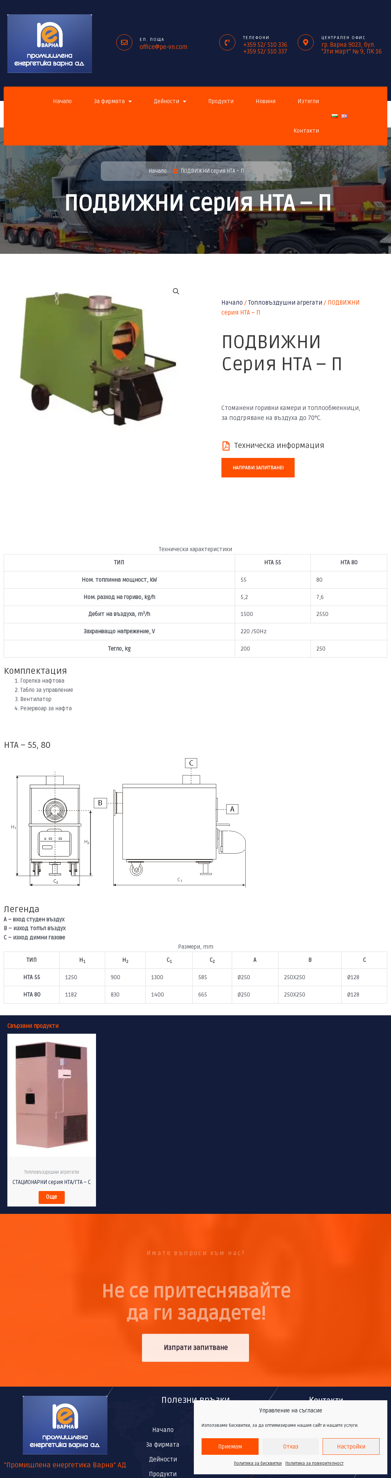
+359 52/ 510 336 (265, 45)
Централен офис (343, 38)
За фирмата (113, 101)
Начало (62, 101)
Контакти (306, 130)
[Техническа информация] (226, 446)
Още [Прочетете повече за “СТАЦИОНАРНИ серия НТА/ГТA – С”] (51, 1199)
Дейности (170, 101)
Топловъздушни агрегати (285, 303)
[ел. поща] (124, 42)
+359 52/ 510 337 (265, 51)
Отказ (290, 1446)
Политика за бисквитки (258, 1463)
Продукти (221, 101)
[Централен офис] (306, 42)
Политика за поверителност (314, 1463)
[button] (176, 292)
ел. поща (152, 39)
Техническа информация (279, 446)
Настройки (351, 1446)
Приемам (230, 1446)
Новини (266, 101)
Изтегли (308, 101)
